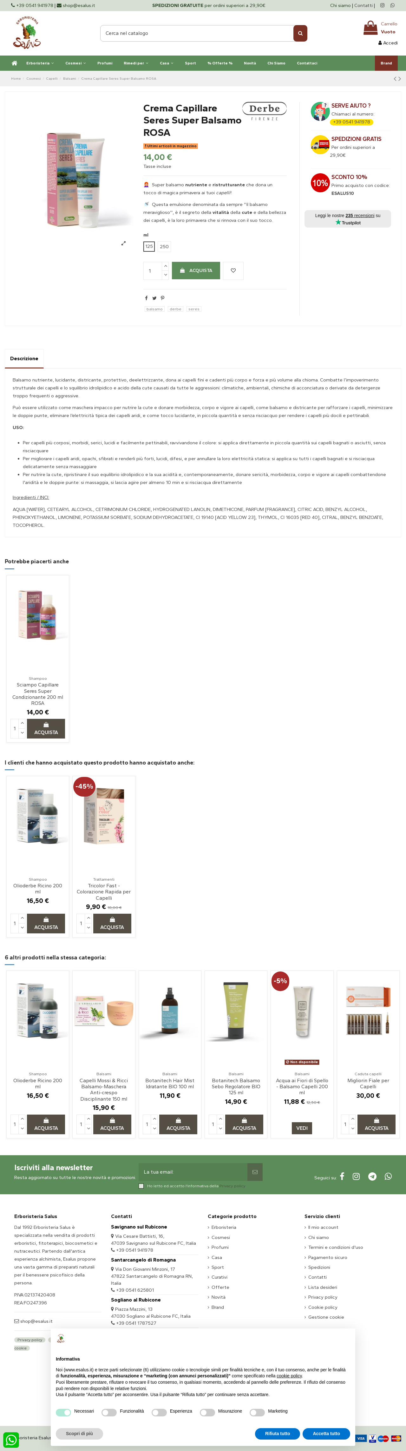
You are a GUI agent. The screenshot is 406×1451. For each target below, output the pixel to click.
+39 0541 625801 (135, 1290)
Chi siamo (341, 5)
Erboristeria (224, 1227)
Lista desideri (322, 1287)
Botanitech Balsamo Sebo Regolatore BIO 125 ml (236, 1086)
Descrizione (24, 358)
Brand (218, 1307)
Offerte (220, 1287)
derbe (175, 309)
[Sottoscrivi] (255, 1172)
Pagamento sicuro (327, 1257)
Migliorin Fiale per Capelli (368, 1083)
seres (194, 309)
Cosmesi (221, 1237)
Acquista (196, 270)
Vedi (302, 1128)
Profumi (220, 1247)
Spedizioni (319, 1267)
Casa (217, 1257)
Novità (219, 1297)
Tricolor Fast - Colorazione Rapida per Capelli (104, 892)
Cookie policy (322, 1307)
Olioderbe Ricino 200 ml (37, 889)
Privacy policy (232, 1185)
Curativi (219, 1277)
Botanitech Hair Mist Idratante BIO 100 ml (169, 1083)
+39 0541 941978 (351, 122)
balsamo (155, 309)
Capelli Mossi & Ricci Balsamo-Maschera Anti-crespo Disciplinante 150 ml (104, 1089)
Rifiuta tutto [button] (277, 1433)
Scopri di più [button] (79, 1433)
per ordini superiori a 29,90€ (208, 5)
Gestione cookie (326, 1317)
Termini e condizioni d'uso (335, 1247)
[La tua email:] (193, 1172)
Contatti (363, 5)
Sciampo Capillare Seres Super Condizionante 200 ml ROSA (37, 694)
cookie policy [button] (289, 1375)
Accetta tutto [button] (326, 1433)
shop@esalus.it (36, 1321)
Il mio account (323, 1227)
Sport (218, 1267)
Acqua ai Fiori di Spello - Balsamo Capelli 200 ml (302, 1086)
